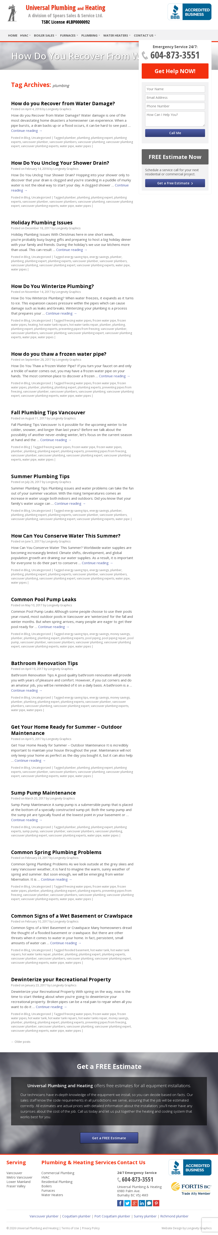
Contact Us (144, 35)
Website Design (172, 1228)
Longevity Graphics (58, 109)
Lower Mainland (18, 1181)
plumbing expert (102, 138)
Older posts (20, 1042)
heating (33, 325)
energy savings (99, 257)
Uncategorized (41, 138)
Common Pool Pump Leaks (43, 599)
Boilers (46, 1186)
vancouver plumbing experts (39, 146)
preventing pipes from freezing (79, 329)
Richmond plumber (174, 1216)
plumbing (83, 138)
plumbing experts (59, 261)
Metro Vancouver (19, 1177)
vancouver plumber (35, 142)
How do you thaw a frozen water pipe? (58, 354)
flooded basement (76, 950)
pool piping (93, 638)
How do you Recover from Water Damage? (63, 103)
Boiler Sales (44, 35)
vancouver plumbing (91, 142)
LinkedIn (142, 1202)
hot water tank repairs (53, 325)
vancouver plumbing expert (57, 265)
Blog (27, 138)
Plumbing (89, 35)
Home (12, 35)
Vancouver (14, 1173)
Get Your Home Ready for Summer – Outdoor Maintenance (66, 730)
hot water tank (99, 950)
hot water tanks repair (83, 325)
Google (135, 1202)
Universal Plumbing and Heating (37, 1228)
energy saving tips (76, 257)
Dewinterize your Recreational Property (61, 979)
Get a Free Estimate (173, 183)
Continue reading (26, 130)
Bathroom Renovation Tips (44, 663)
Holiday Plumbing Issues (42, 222)
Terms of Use (70, 1228)
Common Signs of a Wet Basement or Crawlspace (71, 916)
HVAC (24, 35)
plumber (70, 138)
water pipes (83, 146)
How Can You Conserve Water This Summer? (65, 535)
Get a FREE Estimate (109, 1138)
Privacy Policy (91, 1228)
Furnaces (68, 35)
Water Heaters (115, 35)
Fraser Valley (15, 1186)
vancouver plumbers (63, 142)
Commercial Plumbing (57, 1173)
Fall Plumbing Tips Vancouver (48, 412)
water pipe (67, 146)
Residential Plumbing (56, 1181)
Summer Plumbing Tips (40, 476)
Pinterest (156, 1202)
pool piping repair (114, 638)
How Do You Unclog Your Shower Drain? (60, 163)
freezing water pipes (77, 320)
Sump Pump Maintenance (43, 792)
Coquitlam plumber (76, 1216)
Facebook (120, 1202)
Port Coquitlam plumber (112, 1216)
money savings (120, 634)
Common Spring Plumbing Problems (56, 852)
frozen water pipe (104, 320)
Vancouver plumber (44, 1216)
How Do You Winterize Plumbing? (52, 286)
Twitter (127, 1202)
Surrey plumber (145, 1216)
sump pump (30, 831)
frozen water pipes (109, 447)
